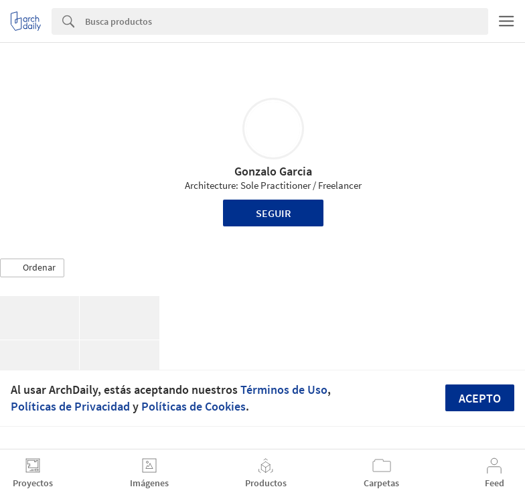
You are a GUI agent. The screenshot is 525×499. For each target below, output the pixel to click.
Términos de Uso (283, 389)
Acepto (480, 398)
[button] (32, 268)
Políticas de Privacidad (70, 406)
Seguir (273, 213)
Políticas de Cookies (193, 406)
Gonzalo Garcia (273, 171)
